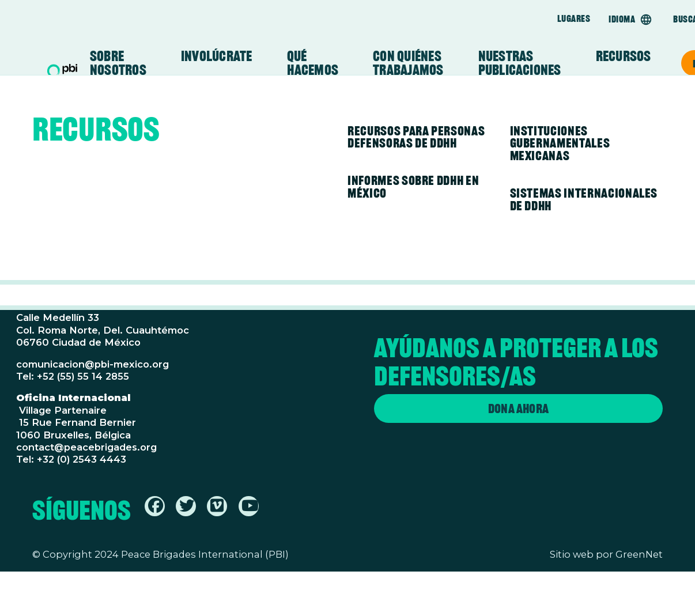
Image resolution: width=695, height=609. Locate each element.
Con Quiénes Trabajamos (408, 63)
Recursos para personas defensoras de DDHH (416, 137)
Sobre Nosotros (118, 63)
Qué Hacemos (313, 63)
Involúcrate (216, 56)
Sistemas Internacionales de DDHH (584, 199)
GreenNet (639, 554)
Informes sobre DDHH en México (413, 187)
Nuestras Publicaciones (519, 63)
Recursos (623, 56)
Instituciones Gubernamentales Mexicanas (560, 143)
